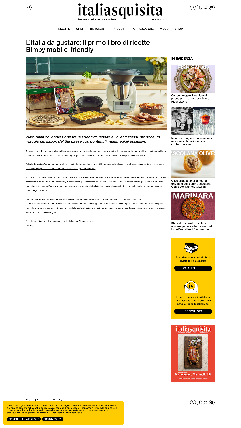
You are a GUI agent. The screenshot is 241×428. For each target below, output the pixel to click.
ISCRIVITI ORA (193, 311)
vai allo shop (193, 268)
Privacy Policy (52, 419)
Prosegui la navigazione (24, 419)
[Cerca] (29, 7)
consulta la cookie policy (19, 410)
